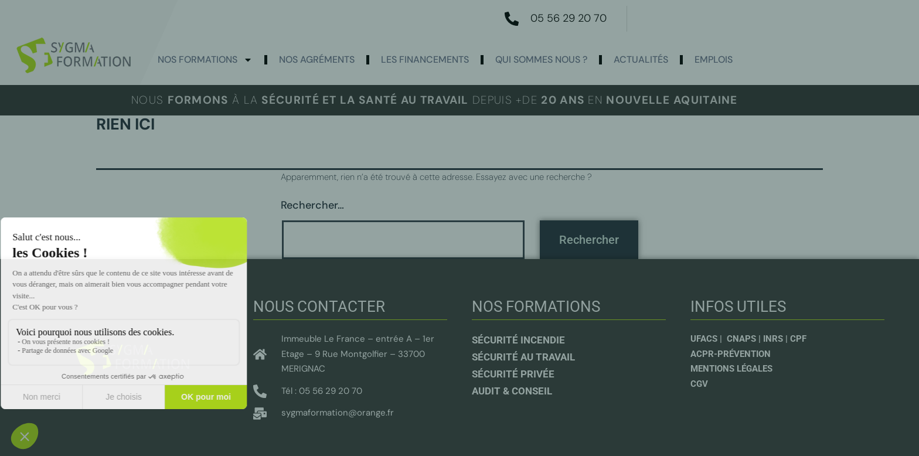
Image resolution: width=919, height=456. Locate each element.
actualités (641, 59)
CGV (699, 384)
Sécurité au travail (523, 357)
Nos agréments (317, 59)
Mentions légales (731, 368)
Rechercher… (312, 205)
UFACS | (707, 339)
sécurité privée (513, 374)
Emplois (714, 59)
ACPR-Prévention (730, 354)
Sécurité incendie (518, 340)
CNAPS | (745, 339)
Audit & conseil (512, 391)
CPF (798, 339)
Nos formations (205, 59)
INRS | (776, 339)
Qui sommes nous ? (541, 59)
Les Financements (425, 59)
